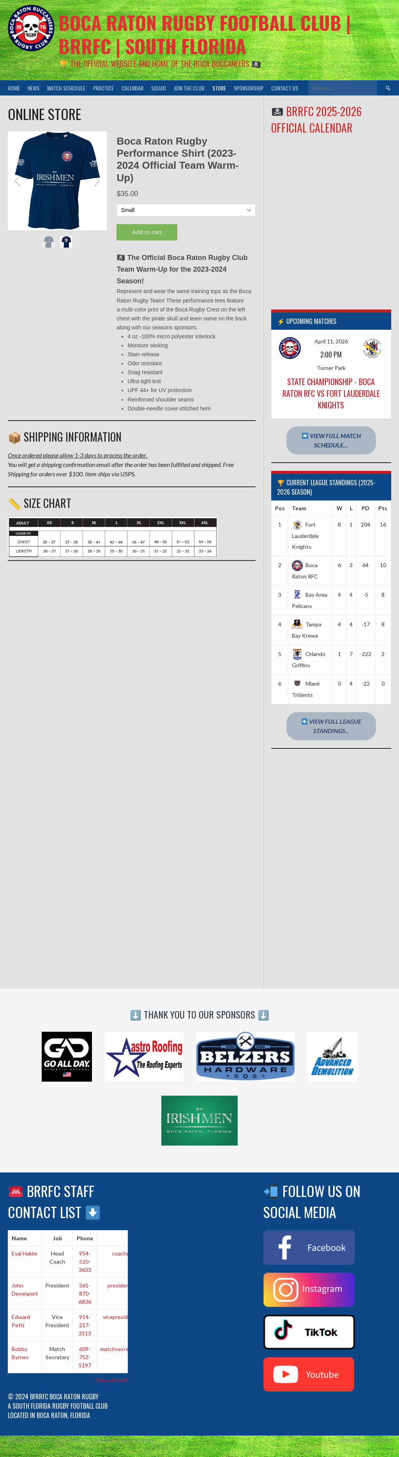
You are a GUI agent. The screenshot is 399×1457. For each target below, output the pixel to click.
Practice (103, 88)
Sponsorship (248, 88)
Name (19, 1238)
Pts (382, 508)
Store (219, 88)
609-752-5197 (85, 1357)
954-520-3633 (85, 1261)
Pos (280, 508)
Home (14, 88)
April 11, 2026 (331, 341)
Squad (158, 88)
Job (57, 1238)
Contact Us (284, 88)
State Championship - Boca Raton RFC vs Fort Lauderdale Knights (331, 393)
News (33, 88)
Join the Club (189, 88)
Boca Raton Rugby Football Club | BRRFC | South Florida (204, 34)
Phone (85, 1238)
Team (299, 508)
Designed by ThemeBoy (365, 1440)
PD (365, 508)
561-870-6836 (85, 1293)
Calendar (132, 88)
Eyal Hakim (24, 1253)
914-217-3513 (85, 1325)
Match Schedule (66, 88)
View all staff (112, 1380)
